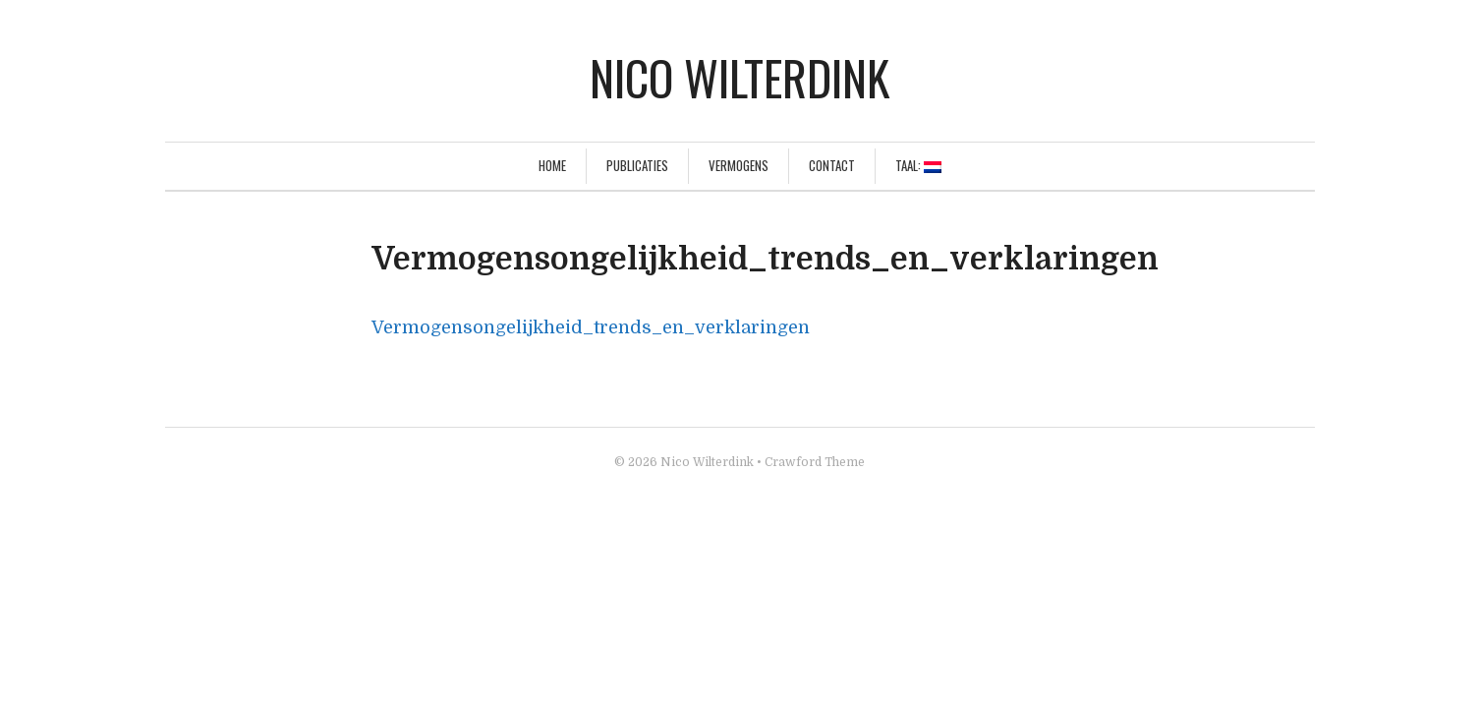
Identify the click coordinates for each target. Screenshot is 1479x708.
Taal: (918, 165)
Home (552, 165)
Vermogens (738, 165)
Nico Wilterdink (739, 77)
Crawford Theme (815, 462)
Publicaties (637, 165)
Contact (832, 165)
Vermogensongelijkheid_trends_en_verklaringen (590, 327)
